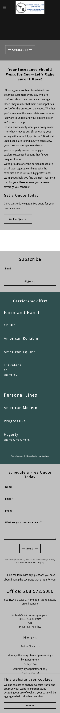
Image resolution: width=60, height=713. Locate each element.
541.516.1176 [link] (26, 626)
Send (30, 548)
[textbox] (30, 269)
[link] (30, 7)
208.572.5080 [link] (26, 619)
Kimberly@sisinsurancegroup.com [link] (30, 615)
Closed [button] (32, 646)
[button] (5, 7)
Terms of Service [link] (32, 562)
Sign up (30, 281)
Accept (30, 705)
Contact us (20, 49)
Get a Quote (18, 219)
